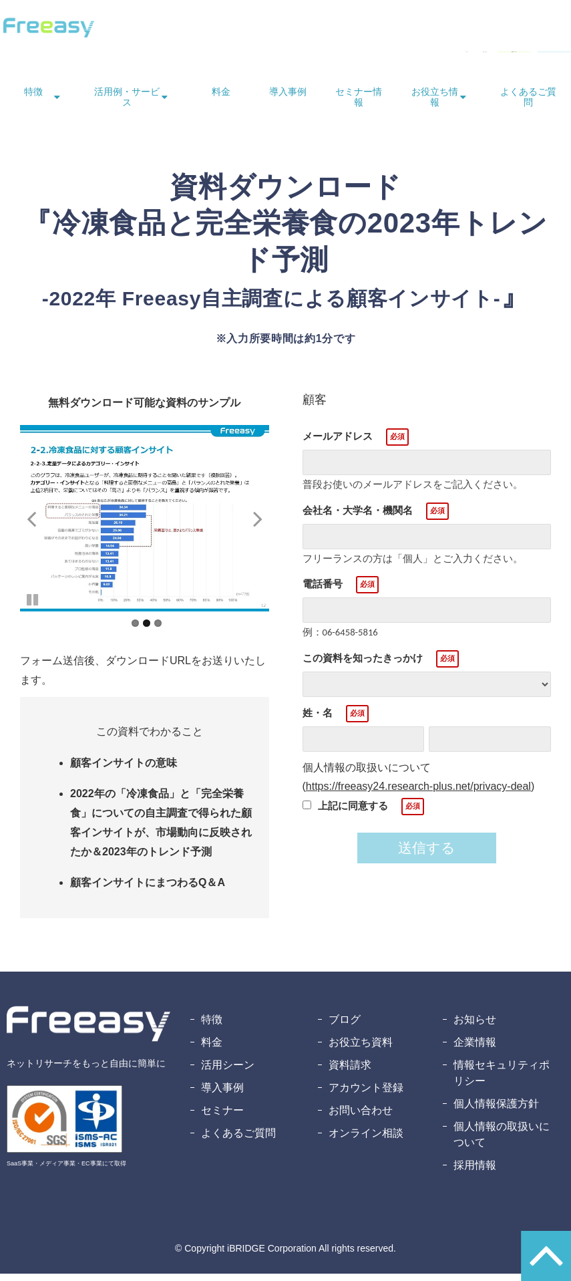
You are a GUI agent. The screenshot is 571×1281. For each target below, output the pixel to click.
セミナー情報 (358, 104)
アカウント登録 (366, 1095)
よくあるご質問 (528, 104)
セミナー (222, 1117)
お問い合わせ (324, 54)
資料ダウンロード (410, 54)
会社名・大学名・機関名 (358, 517)
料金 (221, 99)
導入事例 (288, 99)
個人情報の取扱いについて (501, 1141)
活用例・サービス (127, 104)
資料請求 (350, 1072)
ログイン (262, 54)
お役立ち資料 (361, 1049)
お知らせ (474, 1026)
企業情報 (474, 1049)
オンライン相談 (366, 1140)
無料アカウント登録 (518, 54)
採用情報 (474, 1172)
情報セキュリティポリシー (501, 1080)
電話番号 (323, 591)
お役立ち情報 (434, 104)
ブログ (345, 1026)
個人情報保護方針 (496, 1111)
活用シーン (227, 1072)
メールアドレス (338, 443)
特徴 (33, 99)
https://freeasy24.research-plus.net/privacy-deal (418, 793)
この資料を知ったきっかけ (363, 665)
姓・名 (318, 720)
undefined (40, 525)
